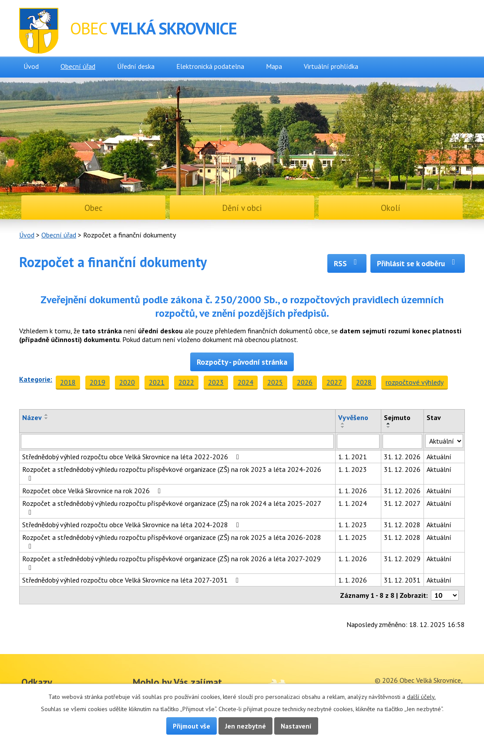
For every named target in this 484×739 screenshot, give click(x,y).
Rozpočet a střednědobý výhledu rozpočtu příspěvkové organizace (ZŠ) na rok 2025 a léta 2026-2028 (171, 541)
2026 (305, 382)
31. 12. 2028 (402, 524)
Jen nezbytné (245, 726)
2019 (97, 382)
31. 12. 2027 (402, 503)
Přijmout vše (191, 726)
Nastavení (296, 726)
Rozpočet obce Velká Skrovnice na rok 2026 (93, 490)
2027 (334, 382)
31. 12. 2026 (402, 456)
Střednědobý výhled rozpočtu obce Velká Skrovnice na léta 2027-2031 (132, 580)
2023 (216, 382)
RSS (347, 263)
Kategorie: (35, 379)
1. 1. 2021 (352, 456)
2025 (275, 382)
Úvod (31, 66)
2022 (186, 382)
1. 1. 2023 (352, 469)
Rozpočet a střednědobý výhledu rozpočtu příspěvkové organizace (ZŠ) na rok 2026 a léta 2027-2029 (171, 562)
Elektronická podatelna (210, 66)
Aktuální (439, 456)
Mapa (274, 66)
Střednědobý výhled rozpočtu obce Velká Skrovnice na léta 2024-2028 (132, 524)
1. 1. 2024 (352, 503)
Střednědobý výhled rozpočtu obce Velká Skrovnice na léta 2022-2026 (132, 456)
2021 (157, 382)
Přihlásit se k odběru (417, 263)
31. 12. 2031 (402, 580)
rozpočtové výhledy (415, 382)
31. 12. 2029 (402, 558)
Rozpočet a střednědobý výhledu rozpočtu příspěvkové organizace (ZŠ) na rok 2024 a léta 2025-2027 (171, 507)
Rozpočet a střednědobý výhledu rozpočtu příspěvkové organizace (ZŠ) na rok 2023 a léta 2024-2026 (171, 473)
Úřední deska (136, 66)
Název (32, 417)
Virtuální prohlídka (331, 66)
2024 (245, 382)
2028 (364, 382)
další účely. (421, 697)
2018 (68, 382)
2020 (127, 382)
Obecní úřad (77, 66)
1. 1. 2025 (352, 537)
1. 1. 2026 (352, 490)
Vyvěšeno (353, 417)
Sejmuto (397, 417)
